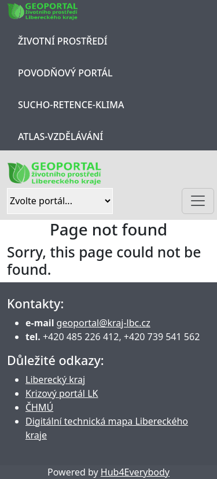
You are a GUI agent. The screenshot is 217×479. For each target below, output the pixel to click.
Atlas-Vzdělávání (60, 136)
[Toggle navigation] (198, 201)
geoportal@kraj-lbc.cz (103, 322)
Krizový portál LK (61, 393)
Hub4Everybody (135, 472)
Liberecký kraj (55, 379)
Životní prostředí (62, 41)
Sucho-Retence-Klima (71, 104)
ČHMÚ (39, 407)
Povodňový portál (65, 73)
